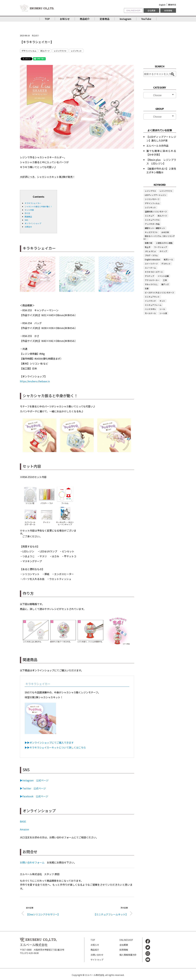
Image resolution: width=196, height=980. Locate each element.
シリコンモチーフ (152, 199)
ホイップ (163, 251)
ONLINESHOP (133, 10)
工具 (165, 280)
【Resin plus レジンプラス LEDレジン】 (161, 161)
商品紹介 (85, 18)
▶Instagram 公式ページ (34, 780)
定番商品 (104, 18)
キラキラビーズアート (154, 272)
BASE (23, 821)
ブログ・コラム (151, 255)
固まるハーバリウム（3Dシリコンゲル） (159, 237)
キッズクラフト (151, 232)
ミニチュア (149, 215)
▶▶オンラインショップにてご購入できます (49, 742)
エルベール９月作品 (157, 145)
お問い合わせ (96, 954)
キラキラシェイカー (33, 203)
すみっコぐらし (151, 284)
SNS (26, 220)
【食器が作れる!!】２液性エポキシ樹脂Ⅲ (161, 170)
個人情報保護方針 (128, 954)
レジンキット (76, 50)
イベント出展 (163, 276)
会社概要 (151, 10)
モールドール (150, 313)
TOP (47, 18)
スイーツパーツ (151, 263)
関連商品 (28, 216)
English (162, 5)
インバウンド (150, 300)
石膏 (147, 288)
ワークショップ (160, 247)
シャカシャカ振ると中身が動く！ (38, 206)
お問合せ (28, 226)
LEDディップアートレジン (155, 195)
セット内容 (29, 210)
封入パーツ (45, 50)
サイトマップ (96, 959)
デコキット (166, 263)
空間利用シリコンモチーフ (156, 211)
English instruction (152, 259)
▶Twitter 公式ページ (33, 788)
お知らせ (65, 18)
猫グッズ (165, 284)
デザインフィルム (29, 50)
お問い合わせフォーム (32, 862)
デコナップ (149, 276)
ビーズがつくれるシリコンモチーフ (159, 292)
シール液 (163, 313)
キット (162, 300)
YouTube (146, 18)
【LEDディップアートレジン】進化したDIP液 (161, 138)
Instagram (125, 18)
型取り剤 (148, 243)
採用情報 (168, 10)
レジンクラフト (60, 50)
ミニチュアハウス (152, 219)
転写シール (168, 259)
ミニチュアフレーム (153, 305)
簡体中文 (172, 5)
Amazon (24, 829)
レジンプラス (150, 191)
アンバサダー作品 (152, 224)
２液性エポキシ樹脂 (164, 243)
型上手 (147, 247)
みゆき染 (165, 232)
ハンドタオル (150, 309)
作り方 (27, 213)
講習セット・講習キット (155, 228)
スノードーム (150, 267)
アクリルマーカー (152, 280)
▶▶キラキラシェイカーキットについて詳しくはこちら (55, 747)
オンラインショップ (33, 223)
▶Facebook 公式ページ (34, 796)
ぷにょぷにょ (150, 251)
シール (162, 309)
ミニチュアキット (152, 296)
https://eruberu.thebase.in (35, 381)
